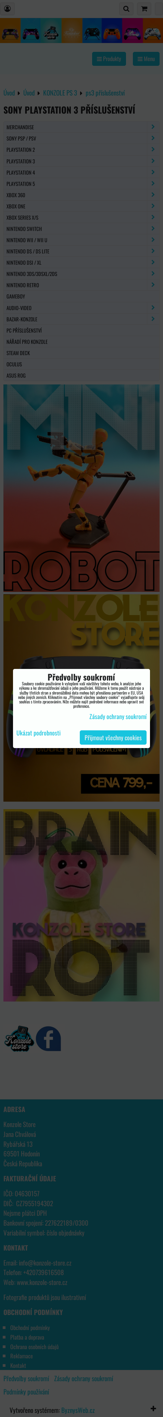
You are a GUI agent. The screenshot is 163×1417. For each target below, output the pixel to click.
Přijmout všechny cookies (113, 737)
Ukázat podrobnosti (38, 733)
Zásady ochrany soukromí (118, 716)
